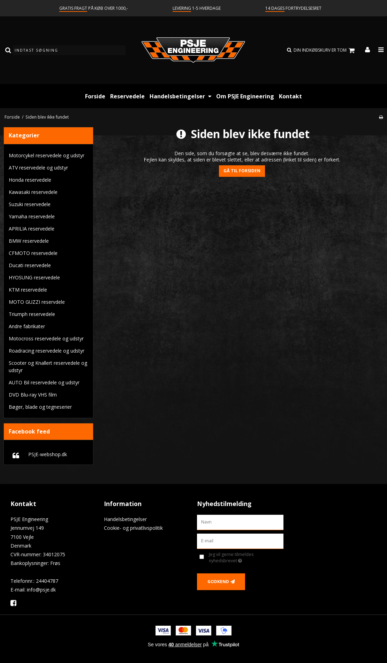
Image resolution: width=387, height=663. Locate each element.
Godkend (218, 582)
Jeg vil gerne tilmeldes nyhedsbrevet (242, 557)
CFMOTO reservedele (33, 253)
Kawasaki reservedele (33, 192)
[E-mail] (240, 540)
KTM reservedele (28, 289)
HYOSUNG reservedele (34, 277)
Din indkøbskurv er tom (325, 50)
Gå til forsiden (241, 171)
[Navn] (240, 522)
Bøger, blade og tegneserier (40, 407)
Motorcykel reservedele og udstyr (46, 155)
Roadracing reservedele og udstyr (46, 350)
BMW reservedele (29, 241)
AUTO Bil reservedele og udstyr (44, 382)
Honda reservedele (30, 179)
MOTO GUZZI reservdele (37, 302)
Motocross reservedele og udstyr (46, 338)
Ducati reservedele (30, 265)
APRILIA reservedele (31, 228)
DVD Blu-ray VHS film (33, 394)
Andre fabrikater (27, 326)
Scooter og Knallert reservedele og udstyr (48, 367)
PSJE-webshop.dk (47, 454)
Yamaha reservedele (32, 216)
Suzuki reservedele (30, 204)
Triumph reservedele (32, 314)
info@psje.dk (41, 589)
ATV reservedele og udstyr (38, 167)
